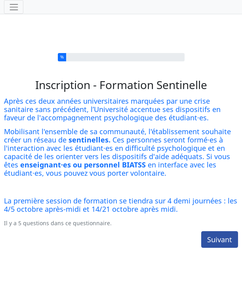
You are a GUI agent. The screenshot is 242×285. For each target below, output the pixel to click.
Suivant (219, 234)
